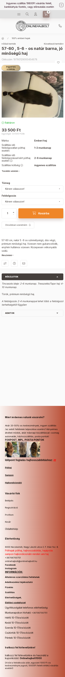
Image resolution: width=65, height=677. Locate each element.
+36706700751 (60, 26)
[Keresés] (27, 14)
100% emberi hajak (21, 38)
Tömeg (6, 183)
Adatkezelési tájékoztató (19, 582)
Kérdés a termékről (14, 263)
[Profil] (35, 14)
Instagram (11, 568)
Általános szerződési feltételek (22, 577)
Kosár (8, 521)
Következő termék (53, 44)
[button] (32, 94)
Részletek (7, 255)
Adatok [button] (10, 313)
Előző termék (9, 44)
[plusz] (13, 210)
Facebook (10, 564)
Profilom (9, 514)
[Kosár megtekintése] (46, 14)
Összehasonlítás (5, 263)
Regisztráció (11, 507)
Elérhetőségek (13, 597)
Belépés (9, 500)
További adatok (10, 171)
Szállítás (10, 592)
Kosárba (56, 674)
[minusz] (13, 215)
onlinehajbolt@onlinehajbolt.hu (21, 561)
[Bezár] (61, 5)
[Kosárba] (40, 213)
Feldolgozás (9, 195)
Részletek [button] (11, 276)
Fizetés (9, 587)
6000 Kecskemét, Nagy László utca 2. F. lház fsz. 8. (31, 547)
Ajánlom (23, 263)
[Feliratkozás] (18, 225)
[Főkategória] (3, 38)
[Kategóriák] (19, 14)
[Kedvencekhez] (58, 62)
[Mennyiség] (7, 213)
